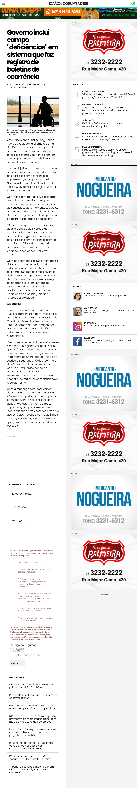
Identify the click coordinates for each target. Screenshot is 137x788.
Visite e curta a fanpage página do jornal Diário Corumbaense (107, 341)
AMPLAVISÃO (90, 308)
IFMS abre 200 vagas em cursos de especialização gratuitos (102, 125)
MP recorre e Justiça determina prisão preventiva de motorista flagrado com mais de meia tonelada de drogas (32, 719)
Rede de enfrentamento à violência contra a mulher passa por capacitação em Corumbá (31, 745)
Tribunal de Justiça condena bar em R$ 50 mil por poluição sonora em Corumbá (31, 769)
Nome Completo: (21, 493)
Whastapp (133, 4)
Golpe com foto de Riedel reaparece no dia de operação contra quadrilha (32, 707)
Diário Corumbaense (68, 3)
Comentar (17, 663)
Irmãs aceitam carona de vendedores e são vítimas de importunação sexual (107, 138)
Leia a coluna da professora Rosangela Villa (105, 295)
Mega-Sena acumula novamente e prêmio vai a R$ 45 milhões (31, 686)
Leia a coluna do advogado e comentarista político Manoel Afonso (109, 311)
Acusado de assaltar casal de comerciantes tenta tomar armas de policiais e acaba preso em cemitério (107, 110)
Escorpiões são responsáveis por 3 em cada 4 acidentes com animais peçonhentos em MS (33, 732)
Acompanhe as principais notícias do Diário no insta (107, 326)
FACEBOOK (89, 337)
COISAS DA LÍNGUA (93, 293)
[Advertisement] (33, 458)
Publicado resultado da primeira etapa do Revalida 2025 (33, 696)
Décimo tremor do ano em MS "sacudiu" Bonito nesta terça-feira (29, 757)
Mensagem (18, 520)
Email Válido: (18, 507)
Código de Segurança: (24, 645)
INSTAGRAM (90, 323)
